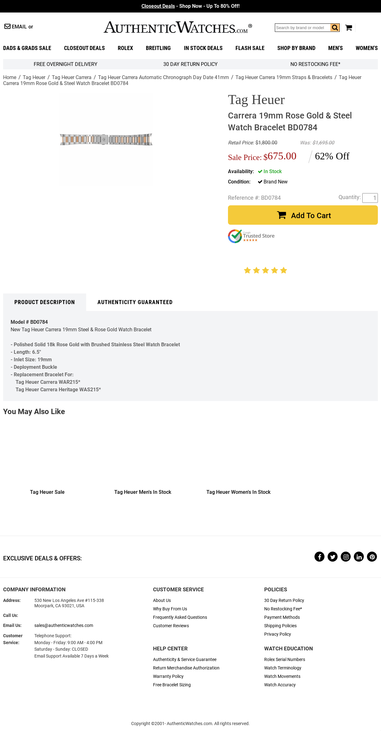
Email (19, 27)
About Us (162, 600)
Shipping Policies (280, 625)
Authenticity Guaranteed (135, 302)
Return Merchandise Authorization (186, 668)
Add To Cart (311, 215)
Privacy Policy (277, 634)
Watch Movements (282, 676)
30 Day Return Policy (284, 600)
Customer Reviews (171, 625)
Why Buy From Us (170, 609)
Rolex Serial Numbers (284, 659)
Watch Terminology (282, 668)
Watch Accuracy (280, 685)
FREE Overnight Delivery (65, 64)
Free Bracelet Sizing (172, 685)
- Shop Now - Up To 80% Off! (190, 6)
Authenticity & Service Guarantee (184, 659)
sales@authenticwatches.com (63, 625)
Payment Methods (282, 617)
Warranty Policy (168, 676)
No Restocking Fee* (315, 64)
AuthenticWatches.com (178, 27)
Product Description (44, 302)
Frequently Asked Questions (180, 617)
